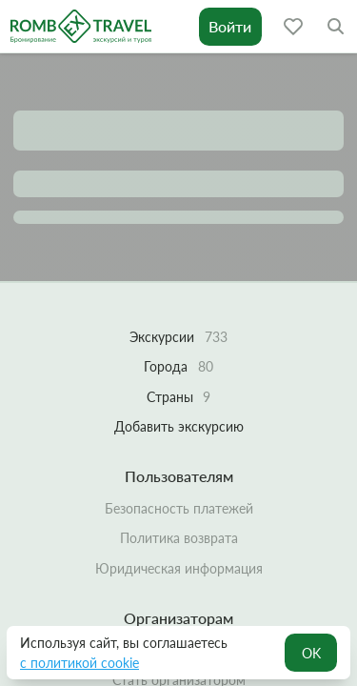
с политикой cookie (79, 663)
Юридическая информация (179, 568)
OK (311, 653)
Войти (229, 26)
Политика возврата (179, 538)
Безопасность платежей (179, 508)
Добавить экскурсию (179, 426)
